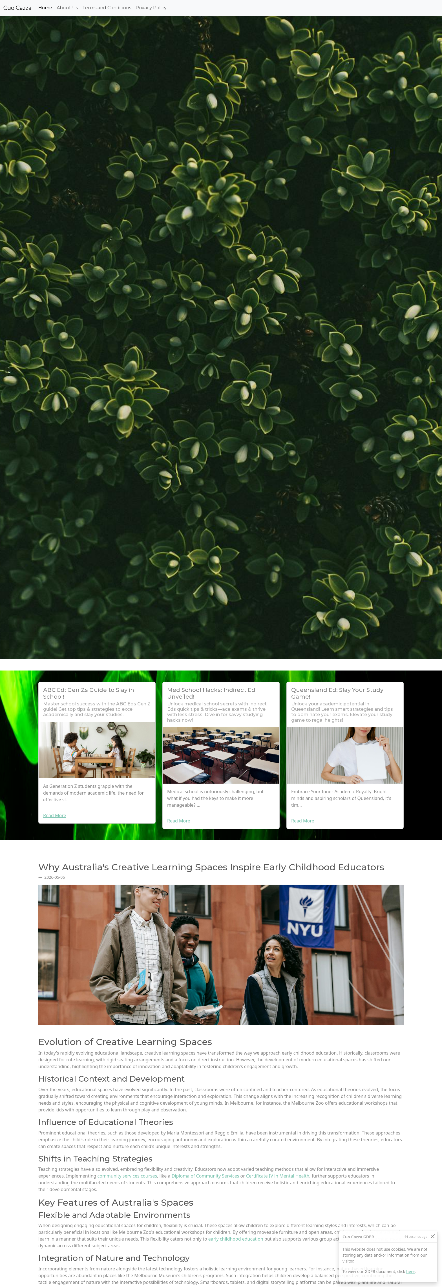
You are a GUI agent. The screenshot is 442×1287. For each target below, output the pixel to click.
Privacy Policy (151, 7)
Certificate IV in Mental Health (277, 1176)
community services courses (127, 1176)
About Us (67, 7)
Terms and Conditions (106, 7)
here (410, 1271)
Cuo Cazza (17, 8)
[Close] (433, 1236)
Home (46, 7)
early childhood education (235, 1239)
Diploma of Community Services (205, 1176)
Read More (54, 815)
